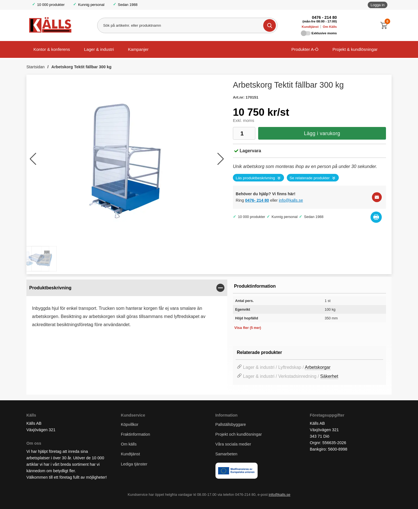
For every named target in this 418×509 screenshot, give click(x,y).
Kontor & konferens (51, 49)
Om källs (129, 444)
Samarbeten (226, 454)
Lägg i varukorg (322, 133)
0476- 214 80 (257, 200)
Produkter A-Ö (304, 49)
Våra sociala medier (233, 444)
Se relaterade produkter (310, 178)
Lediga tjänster (134, 464)
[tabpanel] (126, 314)
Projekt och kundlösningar (238, 434)
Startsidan (35, 67)
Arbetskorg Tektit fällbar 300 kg (81, 67)
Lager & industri (99, 49)
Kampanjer (138, 49)
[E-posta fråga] (377, 197)
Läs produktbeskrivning (255, 178)
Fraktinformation (135, 434)
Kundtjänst (310, 26)
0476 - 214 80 (324, 17)
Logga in (378, 5)
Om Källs (330, 26)
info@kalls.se (291, 200)
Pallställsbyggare (230, 424)
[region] (126, 288)
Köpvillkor (129, 424)
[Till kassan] (385, 25)
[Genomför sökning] (269, 25)
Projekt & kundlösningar (355, 49)
